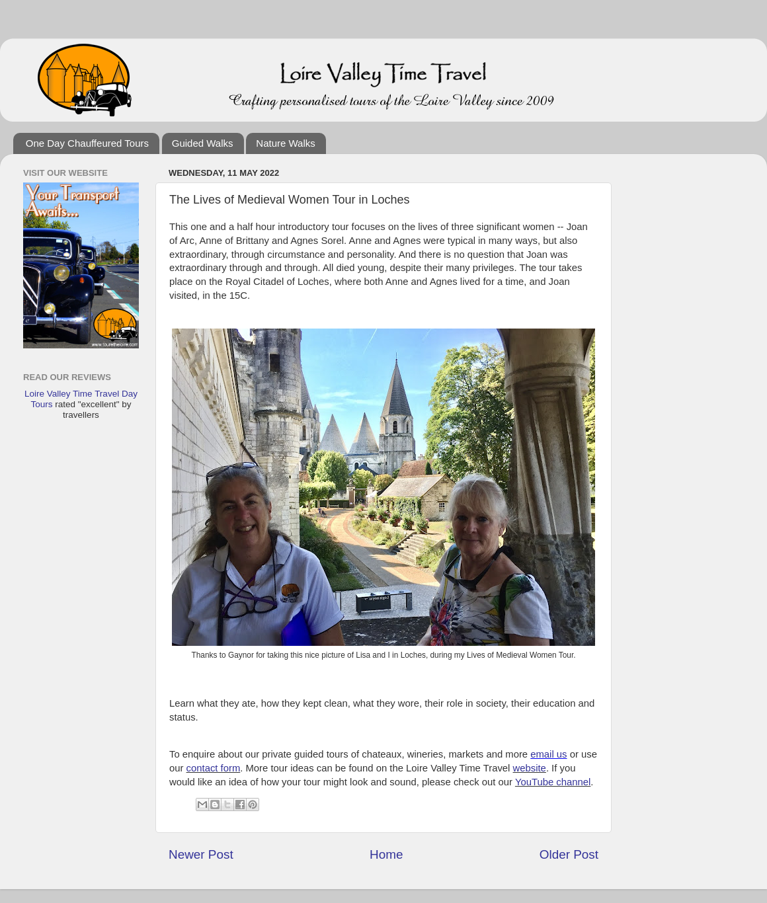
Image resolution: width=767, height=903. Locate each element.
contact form (213, 768)
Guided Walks (202, 143)
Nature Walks (285, 143)
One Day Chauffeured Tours (87, 143)
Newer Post (201, 854)
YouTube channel (552, 782)
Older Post (569, 854)
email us (548, 754)
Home (386, 854)
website (529, 768)
